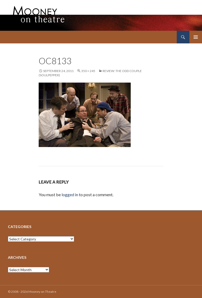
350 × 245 (88, 71)
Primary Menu (195, 37)
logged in (70, 194)
